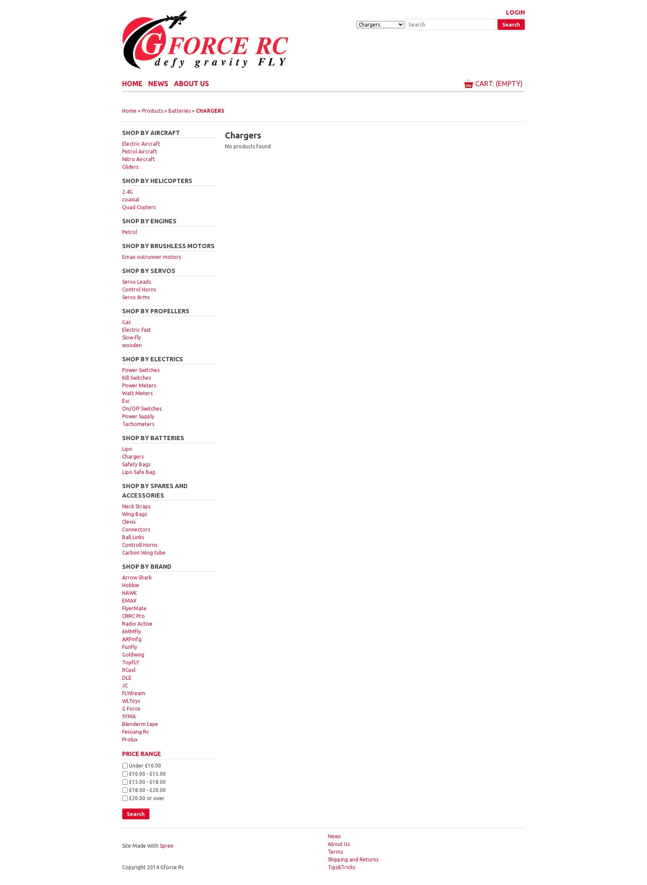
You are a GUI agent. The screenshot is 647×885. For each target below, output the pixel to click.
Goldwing (133, 654)
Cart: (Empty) (499, 83)
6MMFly (131, 631)
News (158, 83)
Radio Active (137, 624)
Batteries (179, 111)
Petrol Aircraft (139, 151)
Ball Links (133, 537)
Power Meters (139, 385)
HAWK (129, 593)
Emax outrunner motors (151, 257)
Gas (126, 322)
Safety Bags (136, 464)
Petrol (129, 232)
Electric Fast (136, 330)
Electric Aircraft (141, 144)
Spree (167, 846)
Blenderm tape (140, 724)
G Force (131, 708)
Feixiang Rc (135, 732)
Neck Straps (136, 506)
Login (515, 12)
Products (152, 111)
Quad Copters (139, 207)
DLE (127, 678)
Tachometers (138, 424)
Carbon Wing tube (143, 552)
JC (125, 685)
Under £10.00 (145, 765)
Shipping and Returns (353, 859)
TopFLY (130, 662)
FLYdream (133, 693)
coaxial (130, 199)
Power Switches (140, 370)
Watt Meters (137, 393)
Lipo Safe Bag (138, 472)
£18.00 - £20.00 (147, 790)
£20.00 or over (147, 798)
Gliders (130, 167)
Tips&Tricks (341, 867)
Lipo (127, 449)
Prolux (130, 739)
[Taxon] (380, 24)
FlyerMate (134, 608)
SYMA (129, 716)
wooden (132, 345)
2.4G (127, 192)
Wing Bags (134, 514)
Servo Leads (136, 282)
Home (132, 83)
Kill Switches (136, 378)
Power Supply (138, 416)
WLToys (131, 701)
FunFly (129, 647)
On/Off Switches (142, 408)
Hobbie (130, 585)
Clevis (128, 522)
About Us (191, 83)
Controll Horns (139, 545)
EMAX (129, 600)
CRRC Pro (133, 616)
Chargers (210, 111)
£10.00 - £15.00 (147, 774)
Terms (335, 852)
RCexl (128, 670)
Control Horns (139, 289)
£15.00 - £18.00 (147, 782)
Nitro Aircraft (138, 159)
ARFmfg (131, 639)
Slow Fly (131, 337)
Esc (126, 401)
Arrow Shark (137, 577)
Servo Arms (136, 297)
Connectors (136, 529)
